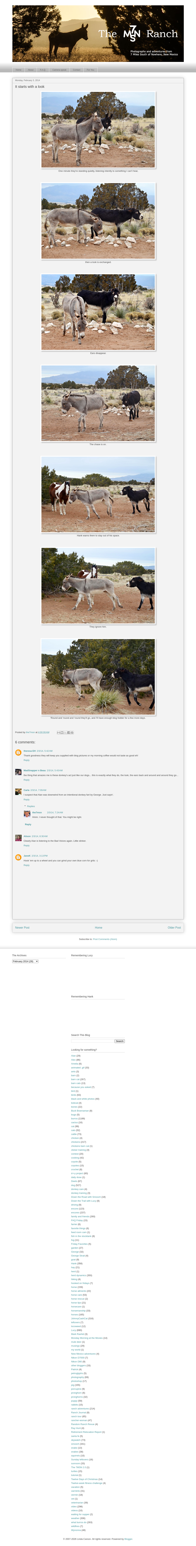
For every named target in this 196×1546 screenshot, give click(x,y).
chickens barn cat (80, 1146)
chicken (75, 1138)
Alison (27, 836)
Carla (27, 790)
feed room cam (79, 1232)
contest (75, 1153)
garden (74, 1248)
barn (73, 1075)
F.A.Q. (43, 70)
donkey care (77, 1189)
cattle (74, 1134)
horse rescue (77, 1298)
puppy (74, 1400)
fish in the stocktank (81, 1236)
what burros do (78, 1522)
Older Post (174, 927)
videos (74, 1510)
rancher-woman (79, 1420)
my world (75, 1349)
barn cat (75, 1079)
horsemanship (78, 1310)
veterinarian (77, 1502)
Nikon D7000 (77, 1357)
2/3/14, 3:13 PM (40, 855)
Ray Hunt (76, 1428)
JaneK (27, 855)
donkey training (79, 1193)
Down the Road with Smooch (86, 1197)
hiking (74, 1279)
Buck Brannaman (80, 1110)
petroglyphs (77, 1373)
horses (74, 1314)
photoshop (76, 1381)
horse (74, 1287)
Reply (27, 760)
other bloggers (78, 1365)
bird (73, 1091)
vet (72, 1498)
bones (74, 1106)
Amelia (74, 1063)
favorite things (78, 1228)
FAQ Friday (77, 1220)
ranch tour (76, 1416)
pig (72, 1385)
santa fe (75, 1436)
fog (72, 1240)
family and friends (80, 1216)
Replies (31, 806)
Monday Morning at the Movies (87, 1338)
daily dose (76, 1177)
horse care (76, 1295)
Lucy (73, 1330)
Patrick (74, 1369)
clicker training (78, 1150)
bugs (73, 1114)
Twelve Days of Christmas (84, 1479)
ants (73, 1071)
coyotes (75, 1165)
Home (18, 70)
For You (90, 70)
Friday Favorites (79, 1244)
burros (74, 1118)
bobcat (74, 1103)
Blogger (128, 1539)
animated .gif (77, 1067)
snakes (74, 1451)
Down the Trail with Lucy (83, 1201)
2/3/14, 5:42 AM (44, 751)
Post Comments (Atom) (105, 939)
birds (73, 1095)
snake (74, 1447)
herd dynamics (78, 1275)
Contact (76, 70)
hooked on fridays (80, 1283)
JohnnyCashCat (79, 1318)
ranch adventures (80, 1408)
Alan (73, 1055)
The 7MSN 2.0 (78, 1467)
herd (73, 1271)
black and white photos (83, 1098)
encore (74, 1208)
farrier (74, 1224)
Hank (73, 1263)
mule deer (76, 1342)
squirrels (75, 1455)
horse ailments (78, 1291)
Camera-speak (59, 70)
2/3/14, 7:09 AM (38, 790)
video (74, 1506)
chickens (75, 1142)
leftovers (75, 1322)
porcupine (76, 1389)
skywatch (76, 1440)
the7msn (37, 812)
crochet (75, 1169)
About (30, 70)
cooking (75, 1157)
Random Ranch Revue (83, 1424)
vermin (74, 1494)
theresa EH (30, 751)
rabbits (74, 1404)
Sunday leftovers (79, 1459)
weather (75, 1518)
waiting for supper (80, 1514)
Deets (74, 1181)
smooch (75, 1444)
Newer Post (22, 927)
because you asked (81, 1087)
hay (73, 1267)
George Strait (78, 1255)
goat (73, 1259)
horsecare (76, 1306)
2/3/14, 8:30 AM (39, 836)
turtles (74, 1471)
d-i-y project (77, 1173)
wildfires (75, 1526)
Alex (73, 1059)
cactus (74, 1122)
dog (73, 1185)
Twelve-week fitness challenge (86, 1483)
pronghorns (77, 1397)
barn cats (76, 1083)
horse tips (76, 1302)
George (75, 1251)
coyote (74, 1161)
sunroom (75, 1463)
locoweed (76, 1326)
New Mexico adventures (83, 1353)
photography (77, 1377)
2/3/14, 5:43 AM (55, 770)
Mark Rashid (77, 1334)
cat (72, 1126)
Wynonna (76, 1530)
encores (75, 1212)
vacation (75, 1487)
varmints (75, 1491)
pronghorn (76, 1392)
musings (75, 1345)
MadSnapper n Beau (35, 770)
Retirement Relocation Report (86, 1432)
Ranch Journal (78, 1412)
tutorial (74, 1475)
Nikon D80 (76, 1361)
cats (73, 1130)
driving (74, 1204)
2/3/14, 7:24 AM (55, 812)
